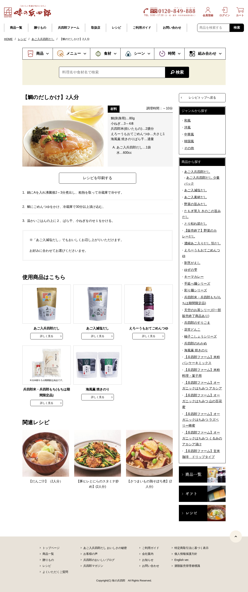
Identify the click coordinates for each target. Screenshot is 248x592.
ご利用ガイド (142, 27)
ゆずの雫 (190, 269)
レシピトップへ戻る (202, 97)
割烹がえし (192, 263)
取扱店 (95, 27)
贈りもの (40, 27)
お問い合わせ (172, 27)
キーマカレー (194, 276)
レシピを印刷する (97, 178)
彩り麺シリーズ (195, 290)
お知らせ (147, 559)
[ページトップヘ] (236, 536)
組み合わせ (207, 53)
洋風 (187, 127)
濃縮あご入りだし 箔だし (202, 243)
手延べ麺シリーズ (197, 283)
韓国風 (189, 141)
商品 (40, 53)
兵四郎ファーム (68, 27)
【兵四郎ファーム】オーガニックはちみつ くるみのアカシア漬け (202, 438)
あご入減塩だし (195, 190)
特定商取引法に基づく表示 (191, 547)
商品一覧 (16, 27)
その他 (189, 148)
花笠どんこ (192, 329)
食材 (107, 53)
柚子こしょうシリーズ (200, 336)
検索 (237, 27)
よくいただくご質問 (55, 571)
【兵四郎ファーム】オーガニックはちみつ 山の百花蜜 (202, 401)
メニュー (73, 53)
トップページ (51, 547)
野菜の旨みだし (195, 204)
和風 (187, 120)
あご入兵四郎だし (43, 39)
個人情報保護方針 (185, 553)
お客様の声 (90, 553)
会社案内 (147, 553)
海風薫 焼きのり (196, 350)
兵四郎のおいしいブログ (99, 559)
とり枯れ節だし (195, 223)
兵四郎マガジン (93, 565)
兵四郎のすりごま (197, 322)
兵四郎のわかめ (195, 343)
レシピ (116, 27)
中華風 (189, 134)
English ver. (181, 559)
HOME (8, 39)
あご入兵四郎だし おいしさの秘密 (105, 547)
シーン (139, 53)
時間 (171, 53)
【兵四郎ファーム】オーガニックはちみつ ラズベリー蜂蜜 (201, 419)
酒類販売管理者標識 (187, 565)
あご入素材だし (195, 197)
